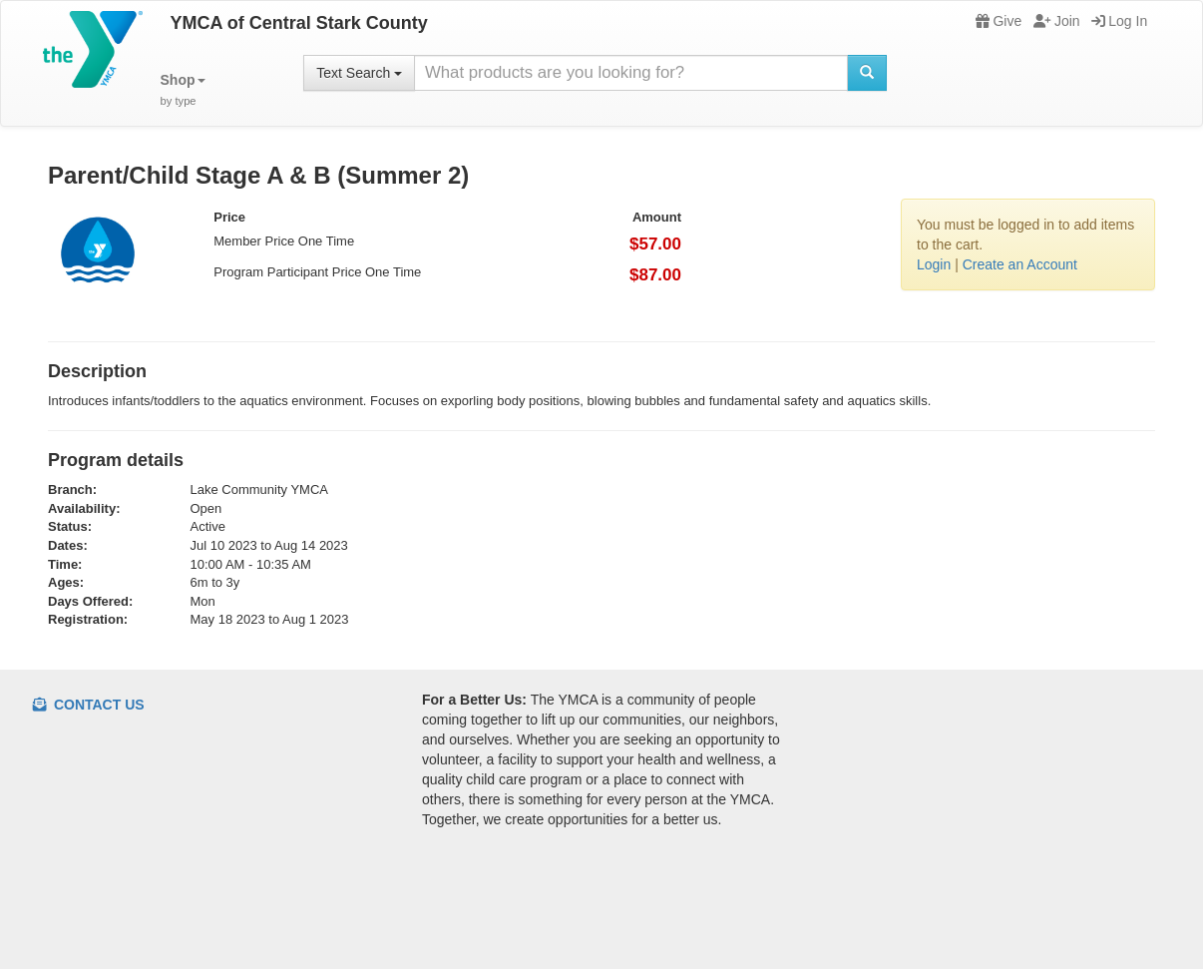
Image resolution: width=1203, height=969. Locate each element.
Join (1056, 21)
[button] (183, 90)
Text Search (359, 73)
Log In (1119, 21)
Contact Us (89, 705)
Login (934, 264)
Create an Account (1020, 264)
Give (998, 21)
